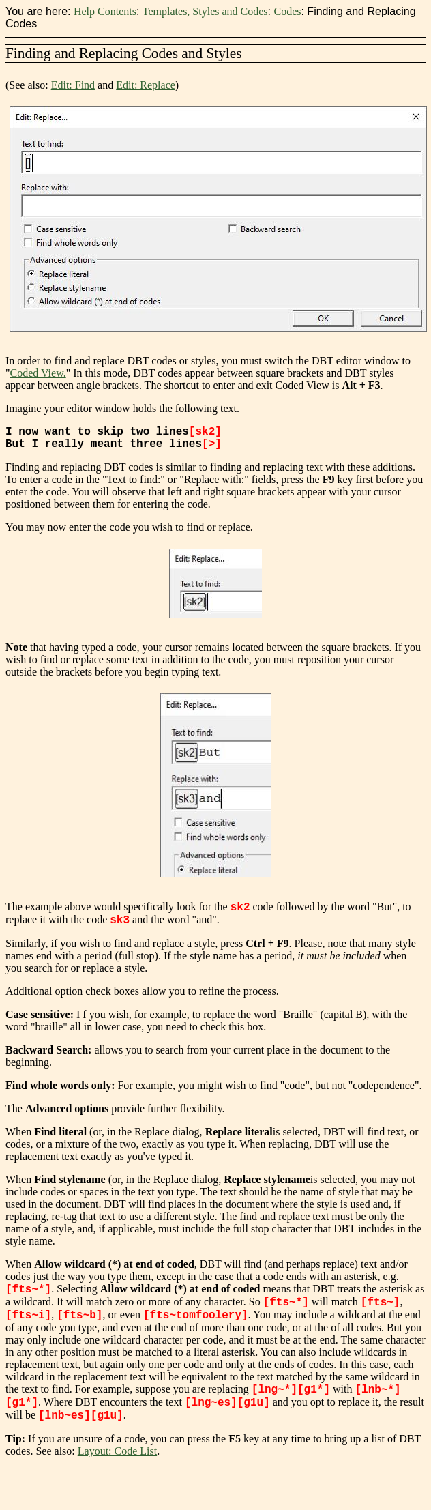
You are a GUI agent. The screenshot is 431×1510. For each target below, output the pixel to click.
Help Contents (105, 11)
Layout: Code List (117, 1456)
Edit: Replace (145, 85)
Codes (287, 11)
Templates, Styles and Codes (205, 11)
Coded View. (38, 373)
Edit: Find (73, 85)
